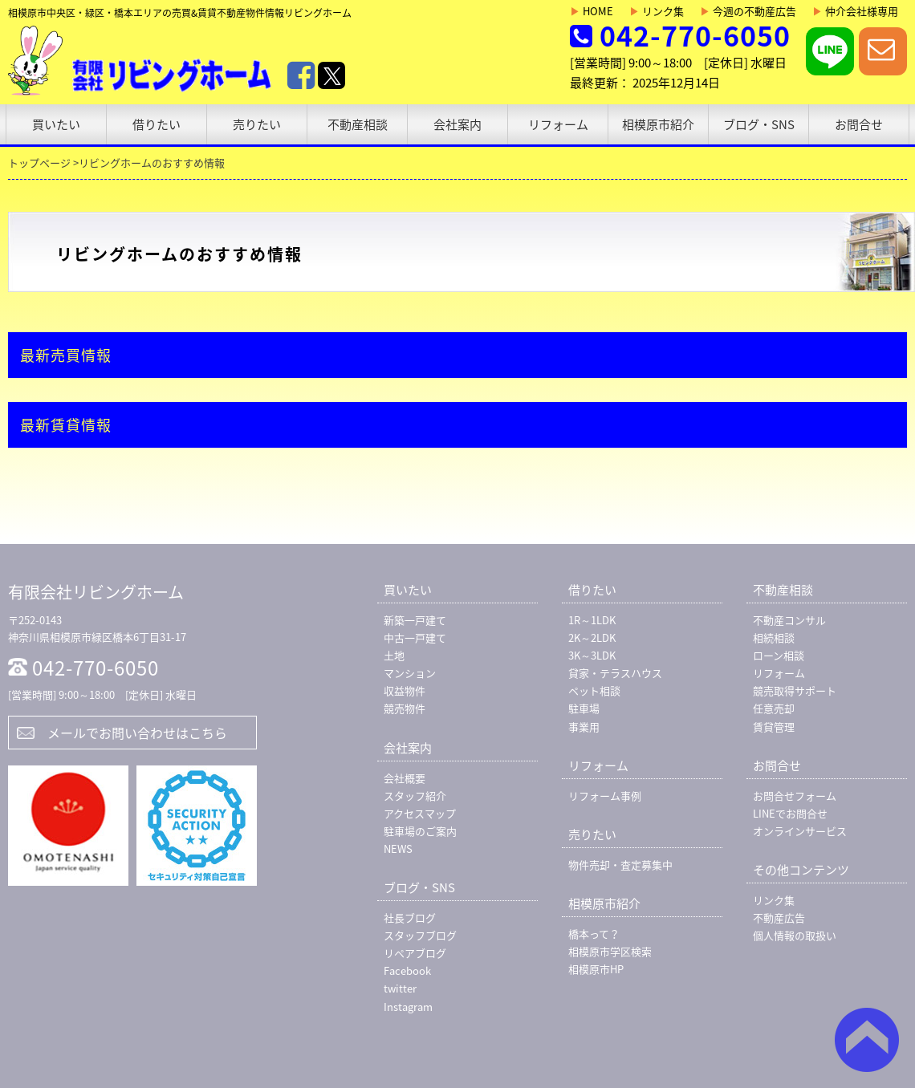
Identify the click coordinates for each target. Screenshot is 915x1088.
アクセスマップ (420, 813)
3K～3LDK (592, 655)
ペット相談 (594, 690)
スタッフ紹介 (415, 795)
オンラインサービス (800, 830)
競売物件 (404, 708)
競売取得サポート (794, 690)
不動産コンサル (789, 619)
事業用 (584, 726)
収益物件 (404, 690)
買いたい (56, 124)
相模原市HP (596, 968)
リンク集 (656, 10)
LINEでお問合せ (790, 813)
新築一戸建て (415, 619)
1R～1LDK (592, 619)
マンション (410, 672)
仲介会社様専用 (855, 10)
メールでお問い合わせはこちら (137, 732)
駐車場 (584, 708)
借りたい (156, 124)
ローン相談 (778, 655)
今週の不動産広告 (748, 10)
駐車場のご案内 (420, 830)
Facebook (407, 970)
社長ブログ (410, 917)
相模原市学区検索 (610, 951)
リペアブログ (415, 952)
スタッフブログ (420, 935)
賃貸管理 (774, 726)
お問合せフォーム (794, 795)
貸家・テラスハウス (615, 672)
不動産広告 (779, 917)
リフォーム (558, 124)
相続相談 (774, 637)
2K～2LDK (592, 637)
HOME (591, 10)
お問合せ (859, 124)
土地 (394, 655)
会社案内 (457, 124)
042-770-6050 (695, 35)
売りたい (257, 124)
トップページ (39, 162)
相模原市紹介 (658, 124)
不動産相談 (357, 124)
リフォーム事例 (604, 795)
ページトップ (867, 1040)
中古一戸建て (415, 637)
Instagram (408, 1006)
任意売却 (774, 708)
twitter (400, 988)
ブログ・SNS (759, 124)
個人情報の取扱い (794, 935)
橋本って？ (594, 933)
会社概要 (404, 778)
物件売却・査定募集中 (620, 864)
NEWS (398, 848)
